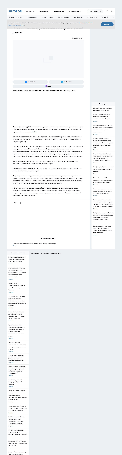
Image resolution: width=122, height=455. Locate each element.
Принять (107, 24)
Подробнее (51, 428)
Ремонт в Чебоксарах (15, 17)
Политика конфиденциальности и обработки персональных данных (23, 430)
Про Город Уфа (54, 389)
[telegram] (21, 203)
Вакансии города (47, 17)
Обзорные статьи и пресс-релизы (58, 401)
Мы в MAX (104, 17)
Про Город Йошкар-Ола (41, 386)
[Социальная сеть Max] (48, 86)
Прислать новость (95, 11)
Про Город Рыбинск (40, 389)
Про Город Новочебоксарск (13, 386)
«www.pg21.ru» (18, 406)
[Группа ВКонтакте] (30, 82)
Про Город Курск (25, 389)
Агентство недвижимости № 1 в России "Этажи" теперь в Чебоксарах (48, 245)
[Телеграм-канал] (66, 82)
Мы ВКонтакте (78, 17)
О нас (29, 399)
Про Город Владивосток (41, 391)
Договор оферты (32, 401)
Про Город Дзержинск (26, 391)
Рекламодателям (75, 11)
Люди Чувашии (44, 11)
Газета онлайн (59, 11)
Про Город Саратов (69, 389)
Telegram (9, 399)
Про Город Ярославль (12, 389)
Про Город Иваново (69, 386)
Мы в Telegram (92, 17)
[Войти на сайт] (112, 11)
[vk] (15, 203)
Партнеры (52, 403)
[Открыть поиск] (107, 11)
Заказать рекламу (63, 17)
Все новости (30, 11)
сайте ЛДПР (32, 132)
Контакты (52, 399)
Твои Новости (24, 386)
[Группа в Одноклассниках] (85, 389)
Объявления (9, 401)
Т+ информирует (32, 17)
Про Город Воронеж (55, 386)
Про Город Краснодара (55, 391)
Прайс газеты (10, 403)
